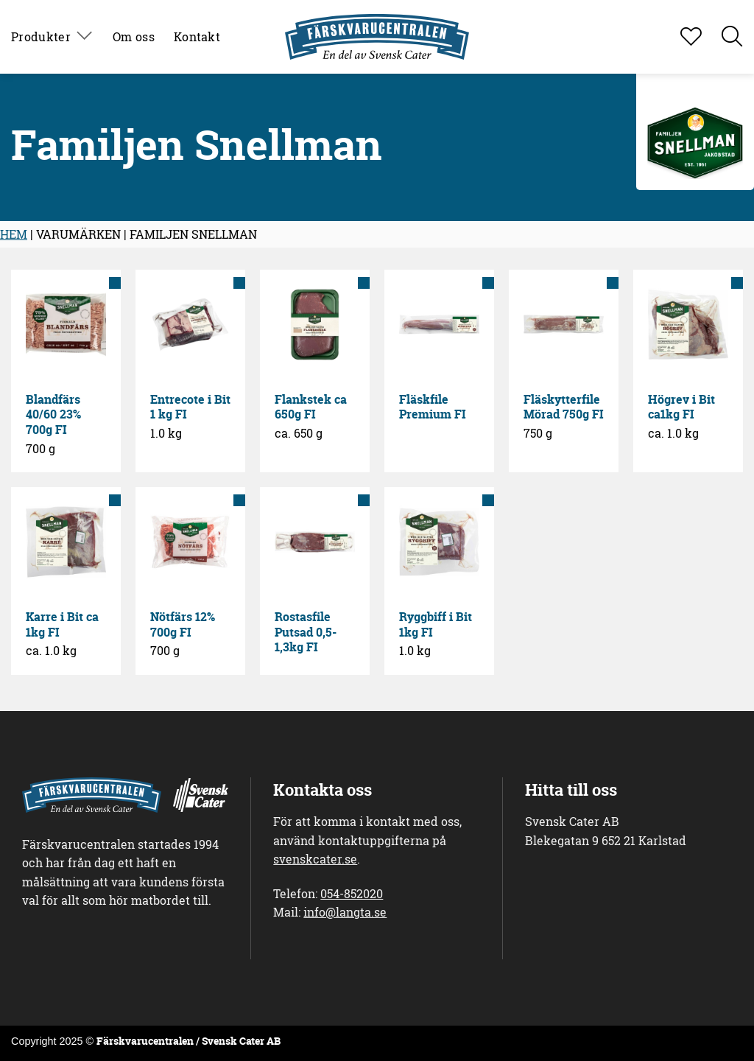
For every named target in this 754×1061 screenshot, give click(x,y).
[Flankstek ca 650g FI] (315, 324)
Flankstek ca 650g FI (311, 407)
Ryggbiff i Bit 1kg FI (435, 624)
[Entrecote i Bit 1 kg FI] (190, 324)
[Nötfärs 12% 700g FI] (190, 542)
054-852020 (351, 893)
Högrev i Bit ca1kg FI (681, 407)
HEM (13, 234)
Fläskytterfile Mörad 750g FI (564, 407)
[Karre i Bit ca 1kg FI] (66, 542)
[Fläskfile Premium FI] (439, 324)
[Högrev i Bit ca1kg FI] (688, 324)
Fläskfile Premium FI (432, 407)
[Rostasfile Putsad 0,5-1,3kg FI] (315, 542)
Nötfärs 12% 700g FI (182, 624)
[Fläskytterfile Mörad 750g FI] (564, 324)
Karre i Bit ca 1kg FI (62, 624)
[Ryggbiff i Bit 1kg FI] (439, 542)
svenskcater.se (315, 858)
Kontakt (197, 36)
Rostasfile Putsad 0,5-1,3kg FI (306, 632)
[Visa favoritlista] (691, 37)
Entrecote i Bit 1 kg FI (190, 407)
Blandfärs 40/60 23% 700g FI (53, 415)
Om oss (134, 36)
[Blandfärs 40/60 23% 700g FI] (66, 324)
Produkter (52, 37)
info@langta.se (345, 912)
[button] (732, 37)
